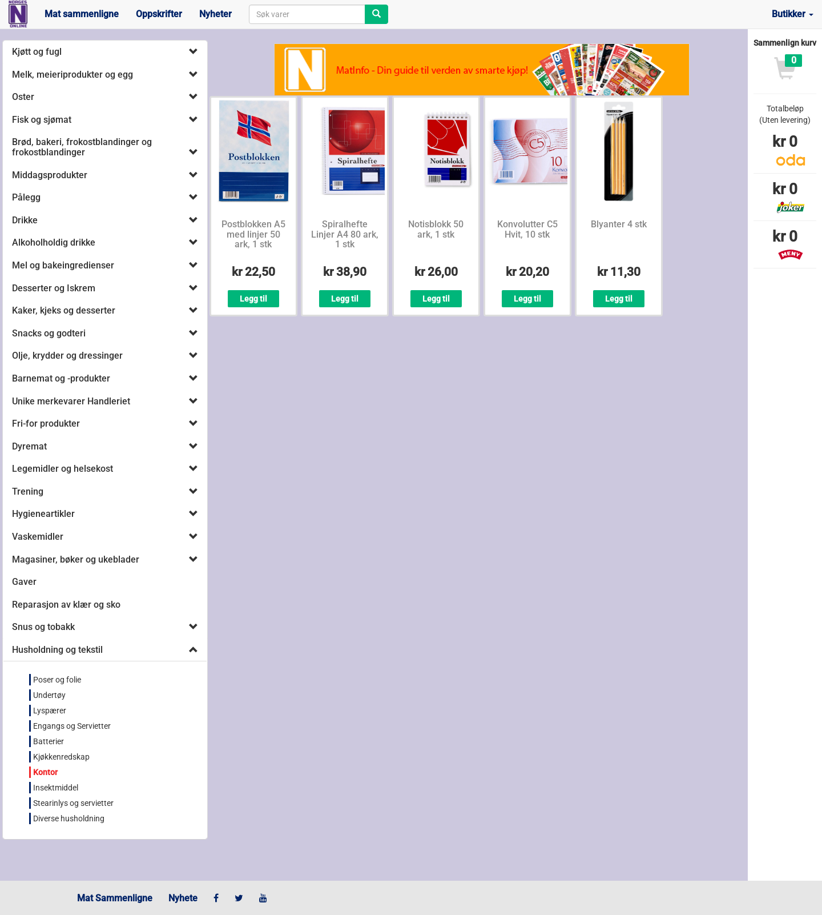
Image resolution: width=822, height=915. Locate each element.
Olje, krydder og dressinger (67, 355)
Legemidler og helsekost (62, 468)
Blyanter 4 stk (619, 224)
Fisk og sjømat (41, 119)
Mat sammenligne (82, 14)
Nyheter (215, 14)
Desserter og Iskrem (53, 288)
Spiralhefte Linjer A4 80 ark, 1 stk (344, 234)
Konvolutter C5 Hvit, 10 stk (527, 229)
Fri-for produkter (46, 423)
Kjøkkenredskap (61, 756)
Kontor (45, 772)
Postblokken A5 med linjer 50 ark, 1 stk (253, 234)
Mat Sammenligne (114, 898)
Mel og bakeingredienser (63, 265)
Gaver (24, 581)
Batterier (48, 741)
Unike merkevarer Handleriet (71, 401)
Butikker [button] (792, 14)
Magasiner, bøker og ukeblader (75, 559)
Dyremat (29, 446)
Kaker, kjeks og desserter (63, 310)
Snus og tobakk (43, 626)
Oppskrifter (159, 14)
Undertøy (49, 695)
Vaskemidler (37, 536)
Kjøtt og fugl (37, 51)
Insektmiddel (55, 787)
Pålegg (26, 197)
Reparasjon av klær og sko (66, 604)
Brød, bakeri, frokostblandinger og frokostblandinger (82, 147)
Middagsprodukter (49, 175)
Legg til (253, 298)
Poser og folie (57, 679)
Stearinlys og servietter (73, 803)
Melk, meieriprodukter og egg (72, 74)
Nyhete (183, 898)
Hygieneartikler (43, 513)
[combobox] (307, 14)
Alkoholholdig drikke (53, 242)
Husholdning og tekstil (57, 649)
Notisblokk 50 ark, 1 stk (436, 229)
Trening (27, 491)
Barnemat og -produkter (61, 378)
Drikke (25, 220)
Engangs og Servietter (72, 726)
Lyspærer (49, 710)
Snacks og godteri (49, 333)
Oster (23, 96)
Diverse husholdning (68, 818)
